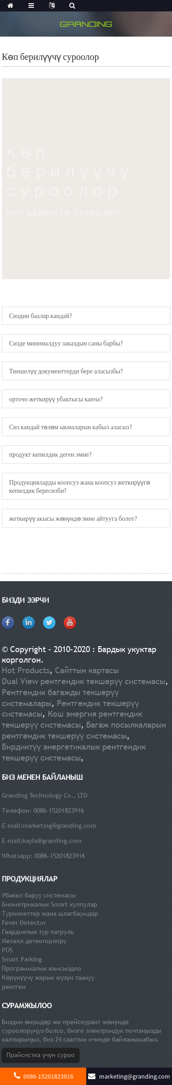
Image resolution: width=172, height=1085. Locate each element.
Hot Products (26, 670)
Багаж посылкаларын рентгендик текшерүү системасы (84, 730)
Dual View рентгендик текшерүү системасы (83, 681)
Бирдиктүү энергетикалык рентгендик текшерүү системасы (74, 752)
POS (7, 950)
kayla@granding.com (52, 841)
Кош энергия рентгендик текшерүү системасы (72, 719)
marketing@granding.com (59, 825)
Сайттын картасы (87, 670)
